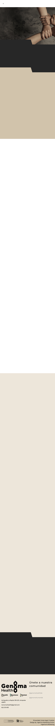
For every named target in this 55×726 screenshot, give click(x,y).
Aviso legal (44, 720)
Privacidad (36, 720)
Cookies (51, 720)
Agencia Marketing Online (45, 722)
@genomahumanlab (36, 697)
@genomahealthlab (35, 693)
